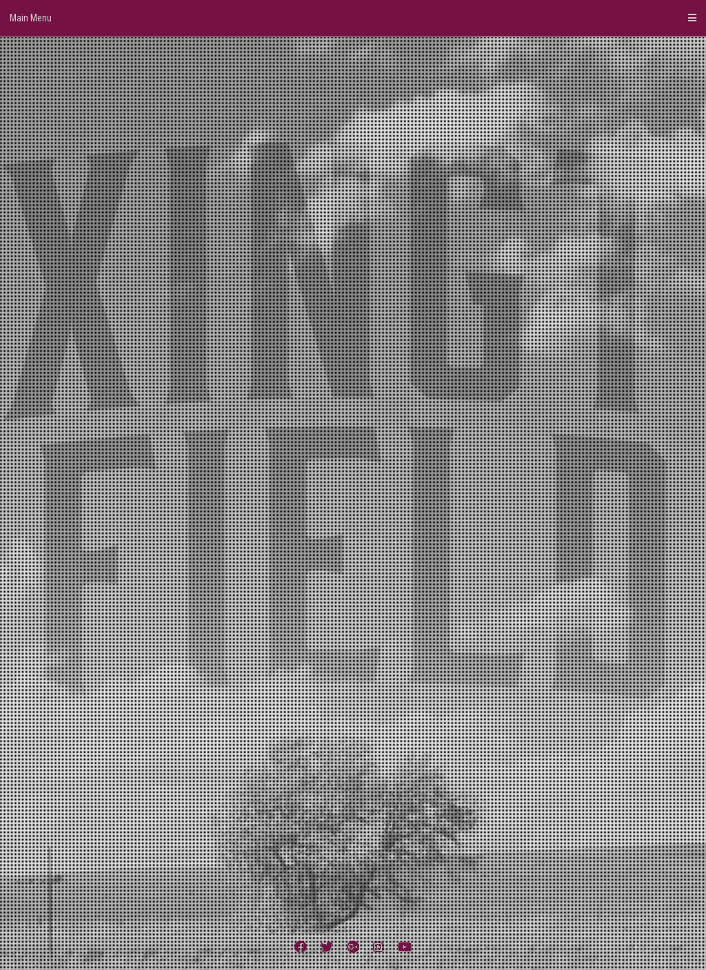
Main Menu (353, 17)
